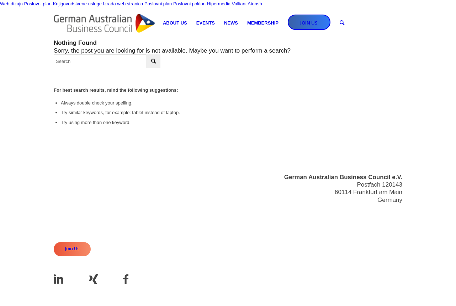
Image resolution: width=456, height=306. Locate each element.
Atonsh (255, 3)
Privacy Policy (383, 240)
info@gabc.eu (383, 212)
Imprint (393, 233)
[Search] (342, 23)
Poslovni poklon (189, 3)
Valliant (239, 3)
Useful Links (385, 225)
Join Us (72, 248)
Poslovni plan (38, 3)
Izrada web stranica (123, 3)
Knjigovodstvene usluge (77, 3)
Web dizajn (11, 3)
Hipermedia (218, 3)
